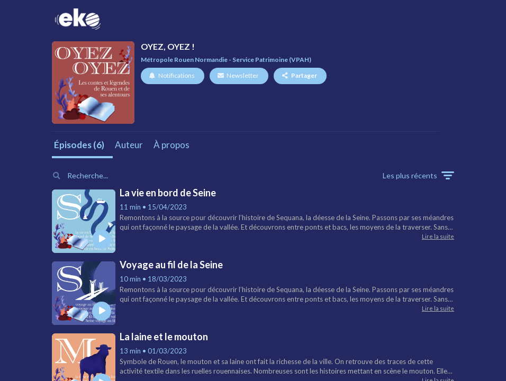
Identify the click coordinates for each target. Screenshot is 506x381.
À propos (171, 144)
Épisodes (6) (79, 144)
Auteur (129, 144)
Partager (299, 75)
